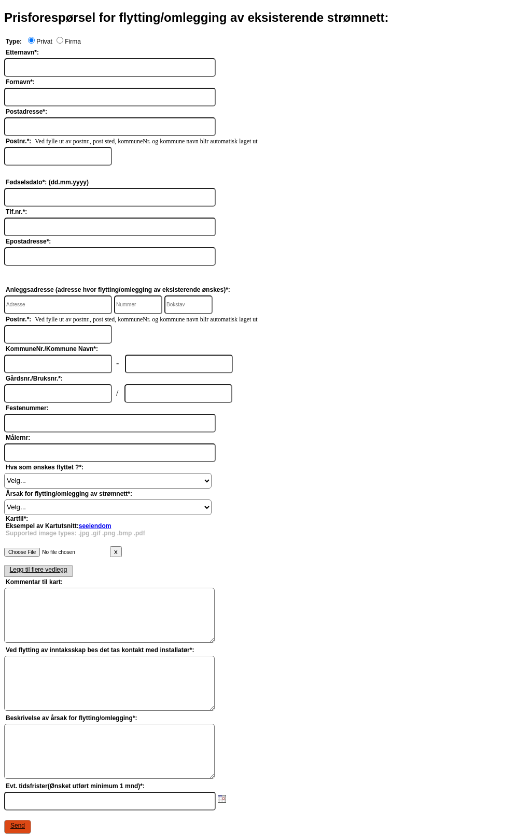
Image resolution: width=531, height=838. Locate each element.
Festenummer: (27, 408)
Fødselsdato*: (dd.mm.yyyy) (47, 182)
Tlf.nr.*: (16, 211)
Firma (66, 41)
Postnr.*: (18, 141)
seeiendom (95, 526)
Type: (14, 41)
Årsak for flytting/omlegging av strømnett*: (69, 493)
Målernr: (18, 437)
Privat (40, 41)
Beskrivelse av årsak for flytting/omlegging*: (71, 718)
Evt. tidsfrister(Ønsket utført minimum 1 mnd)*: (75, 786)
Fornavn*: (20, 82)
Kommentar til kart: (34, 582)
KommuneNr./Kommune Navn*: (52, 349)
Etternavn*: (22, 52)
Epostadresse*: (28, 241)
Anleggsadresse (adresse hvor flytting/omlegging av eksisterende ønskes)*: (118, 289)
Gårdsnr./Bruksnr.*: (34, 378)
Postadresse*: (26, 111)
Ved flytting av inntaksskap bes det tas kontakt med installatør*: (100, 650)
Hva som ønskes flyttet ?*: (44, 467)
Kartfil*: (75, 526)
